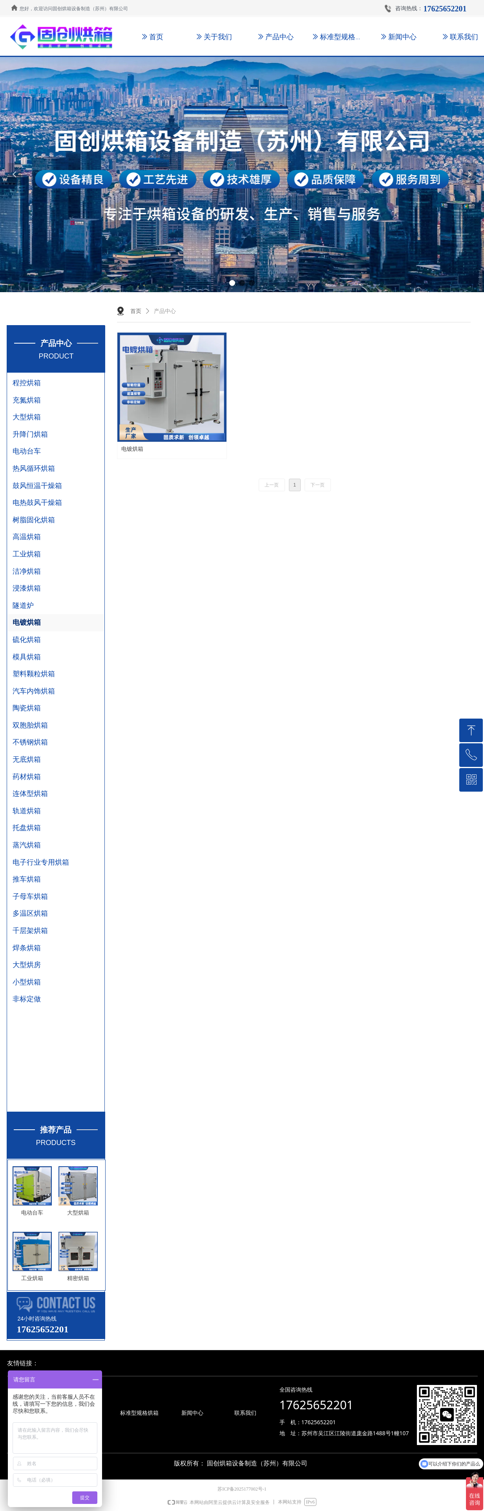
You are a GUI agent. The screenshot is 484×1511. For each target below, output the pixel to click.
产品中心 (165, 311)
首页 (135, 311)
